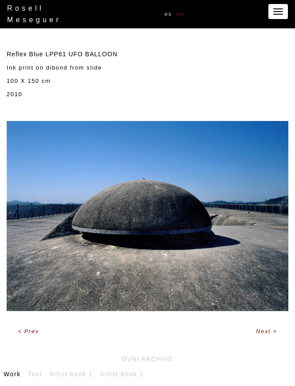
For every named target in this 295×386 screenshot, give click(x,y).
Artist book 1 (71, 374)
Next (264, 331)
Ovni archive (147, 359)
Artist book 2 (122, 374)
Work (12, 374)
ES (168, 14)
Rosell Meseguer (34, 13)
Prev (31, 331)
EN (181, 14)
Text (35, 374)
